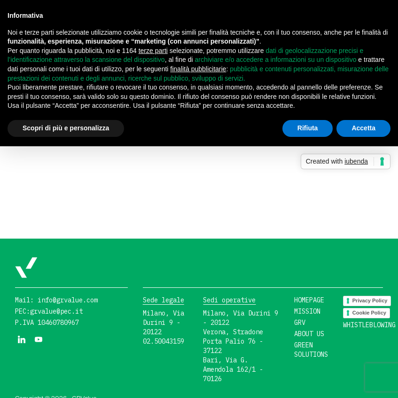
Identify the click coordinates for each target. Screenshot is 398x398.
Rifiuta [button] (307, 128)
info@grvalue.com (68, 300)
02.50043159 (163, 341)
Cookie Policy (369, 312)
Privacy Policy (370, 300)
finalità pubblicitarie (198, 69)
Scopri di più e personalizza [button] (66, 128)
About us (309, 334)
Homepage (309, 300)
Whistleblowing (369, 325)
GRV (299, 322)
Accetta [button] (363, 128)
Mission (307, 311)
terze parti (153, 50)
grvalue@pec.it (56, 311)
